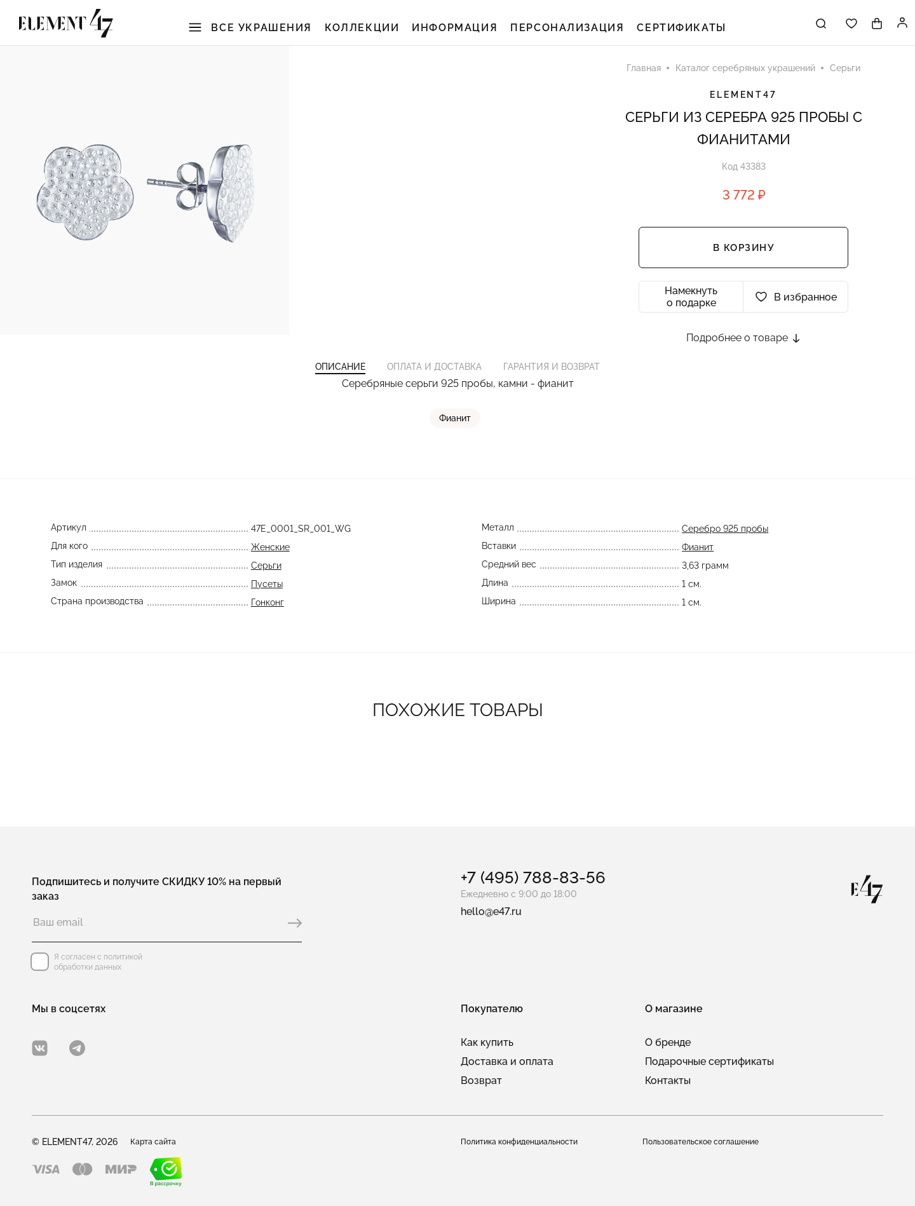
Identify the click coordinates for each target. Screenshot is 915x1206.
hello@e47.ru (491, 911)
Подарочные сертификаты (709, 1061)
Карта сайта (157, 1142)
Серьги (266, 597)
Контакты (668, 1080)
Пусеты (267, 616)
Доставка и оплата (507, 1061)
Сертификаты (669, 31)
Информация (458, 31)
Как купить (487, 1042)
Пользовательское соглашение (709, 1142)
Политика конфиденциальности (528, 1142)
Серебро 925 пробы (725, 560)
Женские (270, 579)
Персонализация (563, 31)
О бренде (668, 1042)
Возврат (481, 1080)
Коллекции (373, 31)
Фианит (457, 450)
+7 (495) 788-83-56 (533, 877)
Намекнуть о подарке (691, 313)
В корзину (744, 263)
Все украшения (268, 31)
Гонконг (267, 634)
